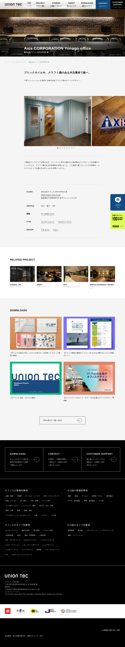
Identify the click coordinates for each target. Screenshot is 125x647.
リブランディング (107, 530)
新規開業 (71, 530)
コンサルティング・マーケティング (18, 515)
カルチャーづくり (65, 222)
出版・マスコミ (11, 500)
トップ (7, 62)
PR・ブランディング (13, 540)
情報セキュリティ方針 (35, 636)
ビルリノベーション (13, 545)
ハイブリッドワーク (47, 540)
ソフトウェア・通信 (29, 505)
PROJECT (40, 4)
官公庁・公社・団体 (46, 505)
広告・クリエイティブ (51, 496)
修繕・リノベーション (75, 535)
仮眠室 (39, 549)
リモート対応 (48, 530)
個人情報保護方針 (19, 636)
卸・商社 (23, 500)
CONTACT (103, 4)
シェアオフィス (48, 545)
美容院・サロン (97, 496)
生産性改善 (9, 535)
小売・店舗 (34, 500)
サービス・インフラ (33, 496)
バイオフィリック (12, 549)
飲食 (76, 496)
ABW (19, 535)
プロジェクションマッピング (22, 554)
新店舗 (80, 530)
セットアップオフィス (31, 545)
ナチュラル (45, 230)
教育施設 (110, 496)
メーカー (44, 515)
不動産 (19, 496)
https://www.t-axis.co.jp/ (50, 195)
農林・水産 (9, 510)
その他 (53, 515)
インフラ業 (46, 500)
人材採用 (42, 535)
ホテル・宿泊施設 (74, 500)
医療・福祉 (28, 510)
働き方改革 (26, 530)
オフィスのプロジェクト (19, 62)
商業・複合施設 (89, 500)
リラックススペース (52, 549)
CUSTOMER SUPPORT (117, 4)
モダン (55, 230)
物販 (69, 496)
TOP (29, 4)
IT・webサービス (47, 214)
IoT (7, 554)
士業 (35, 515)
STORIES (56, 4)
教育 (18, 510)
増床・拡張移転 (30, 535)
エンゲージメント (48, 222)
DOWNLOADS (87, 4)
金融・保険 (9, 496)
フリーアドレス (27, 549)
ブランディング (91, 530)
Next (74, 121)
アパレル (85, 496)
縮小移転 (37, 530)
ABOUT (71, 4)
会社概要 (8, 636)
